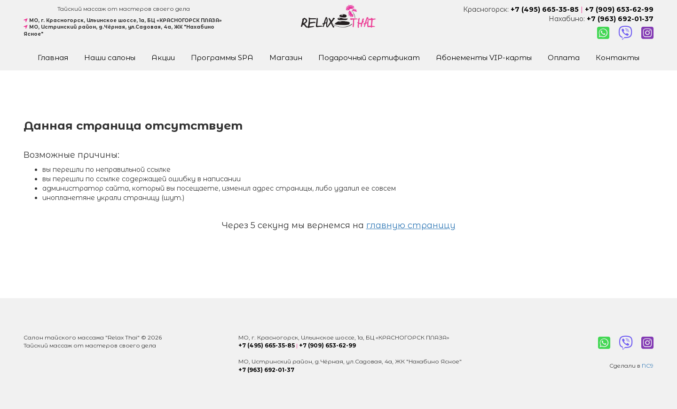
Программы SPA (222, 57)
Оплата (564, 57)
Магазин (285, 57)
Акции (163, 57)
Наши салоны (109, 57)
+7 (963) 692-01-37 (620, 19)
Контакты (617, 57)
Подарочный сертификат (369, 57)
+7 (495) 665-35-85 (545, 9)
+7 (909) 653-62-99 (619, 9)
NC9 (647, 365)
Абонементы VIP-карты (484, 57)
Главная (53, 57)
